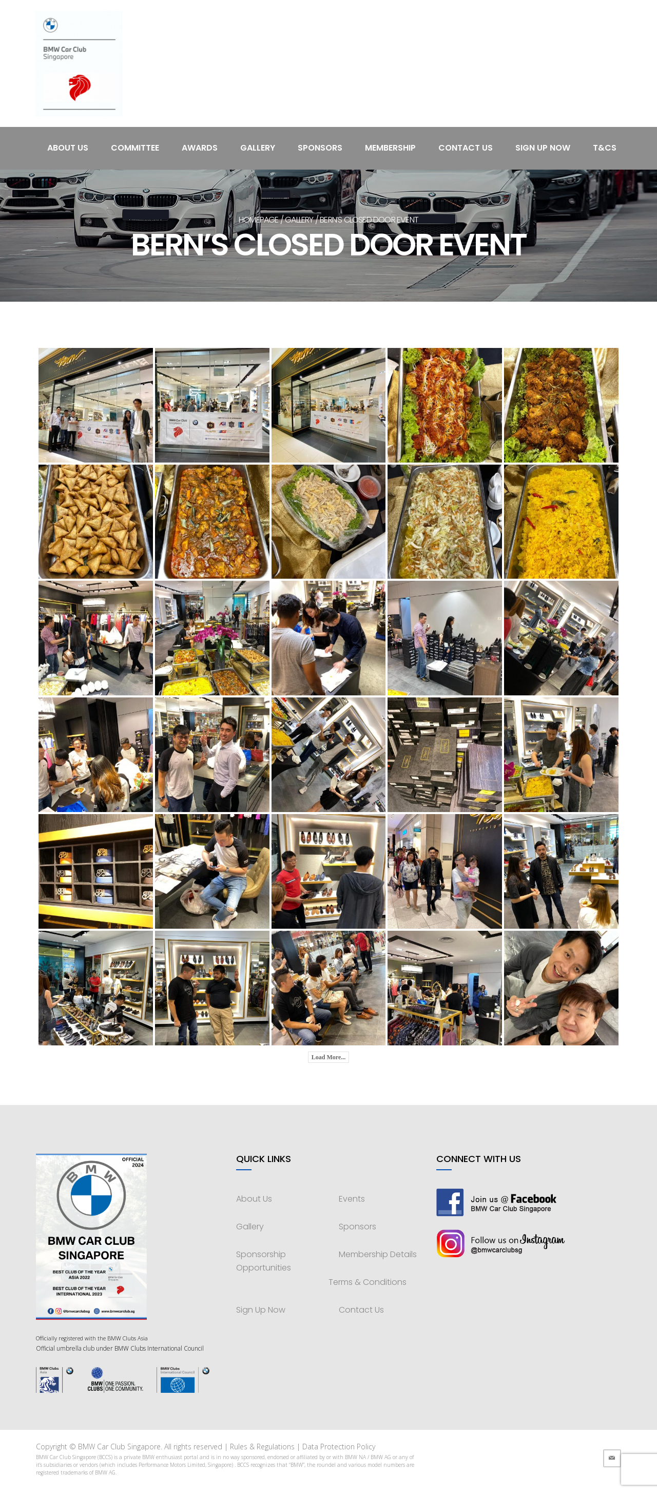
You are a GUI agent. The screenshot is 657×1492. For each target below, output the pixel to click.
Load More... (328, 1057)
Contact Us (465, 148)
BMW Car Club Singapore (119, 1446)
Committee (135, 148)
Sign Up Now (542, 148)
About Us (67, 148)
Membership (390, 148)
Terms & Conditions (367, 1282)
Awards (200, 148)
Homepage (259, 220)
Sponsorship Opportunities (263, 1261)
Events (352, 1199)
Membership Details (378, 1254)
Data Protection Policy (338, 1446)
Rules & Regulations (262, 1446)
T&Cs (604, 148)
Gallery (257, 148)
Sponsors (320, 148)
